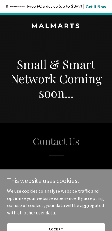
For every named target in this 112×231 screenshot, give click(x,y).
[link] (56, 26)
